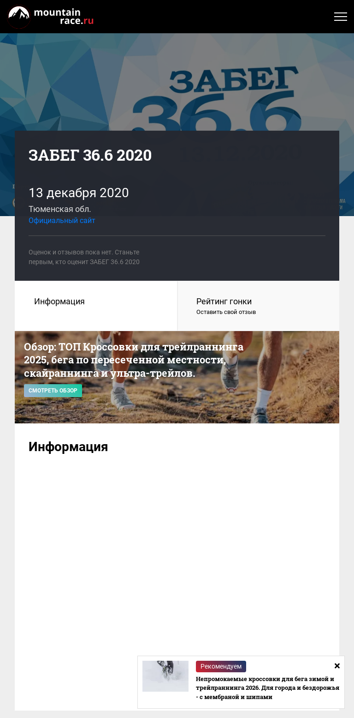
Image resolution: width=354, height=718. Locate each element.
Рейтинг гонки (258, 306)
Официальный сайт (62, 220)
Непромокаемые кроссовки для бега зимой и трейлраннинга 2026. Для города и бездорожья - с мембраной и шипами (267, 688)
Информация (59, 301)
